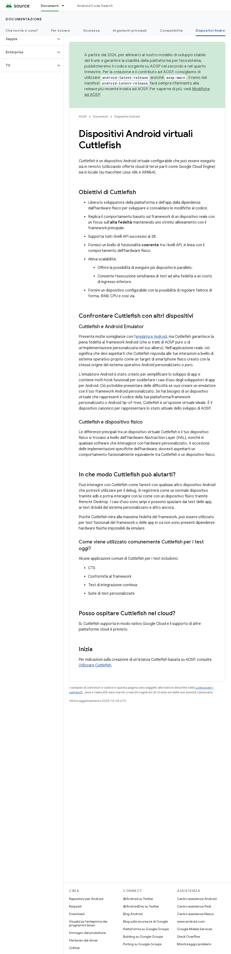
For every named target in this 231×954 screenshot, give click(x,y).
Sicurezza (91, 30)
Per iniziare (60, 30)
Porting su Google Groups (142, 944)
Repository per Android (86, 899)
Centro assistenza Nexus (195, 914)
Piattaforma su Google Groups (146, 929)
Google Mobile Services (194, 929)
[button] (28, 39)
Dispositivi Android (127, 116)
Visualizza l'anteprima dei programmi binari (88, 923)
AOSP (83, 116)
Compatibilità (171, 30)
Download (76, 914)
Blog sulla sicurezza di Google (145, 921)
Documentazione (24, 19)
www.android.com (191, 921)
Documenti (100, 116)
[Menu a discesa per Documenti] (65, 5)
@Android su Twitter (138, 899)
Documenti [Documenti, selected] (50, 6)
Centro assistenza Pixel (194, 906)
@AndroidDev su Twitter (141, 906)
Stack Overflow (188, 936)
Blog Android (133, 914)
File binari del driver (83, 940)
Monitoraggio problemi (194, 944)
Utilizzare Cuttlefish (95, 665)
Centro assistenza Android (197, 899)
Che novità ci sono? (22, 30)
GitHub (74, 948)
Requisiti (75, 906)
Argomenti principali (130, 30)
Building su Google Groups (143, 936)
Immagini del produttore (87, 933)
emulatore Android (151, 336)
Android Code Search (95, 6)
